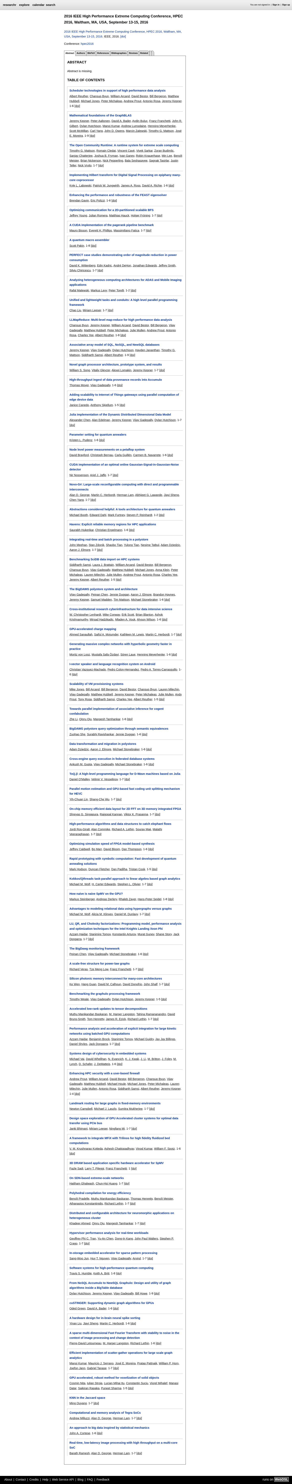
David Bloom (111, 849)
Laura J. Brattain (103, 564)
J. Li (143, 1059)
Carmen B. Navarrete (147, 455)
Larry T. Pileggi (94, 1168)
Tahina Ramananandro (151, 1014)
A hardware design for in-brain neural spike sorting (104, 1318)
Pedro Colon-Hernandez (123, 669)
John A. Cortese (79, 1433)
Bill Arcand (93, 689)
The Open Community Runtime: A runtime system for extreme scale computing (124, 145)
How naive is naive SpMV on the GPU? (96, 893)
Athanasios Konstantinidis (86, 1203)
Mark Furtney (116, 515)
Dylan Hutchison (90, 126)
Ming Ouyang (78, 1403)
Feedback (103, 1479)
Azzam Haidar (78, 934)
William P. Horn (168, 1363)
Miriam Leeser (92, 310)
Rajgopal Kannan (111, 814)
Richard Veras (78, 969)
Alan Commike (100, 829)
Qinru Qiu (85, 719)
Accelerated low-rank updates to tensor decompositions (108, 1008)
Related (144, 53)
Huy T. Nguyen (99, 1258)
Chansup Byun (99, 96)
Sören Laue (127, 654)
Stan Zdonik (96, 545)
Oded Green (77, 1308)
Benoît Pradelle (79, 1198)
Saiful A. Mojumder (106, 634)
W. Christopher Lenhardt (85, 614)
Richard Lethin (137, 1019)
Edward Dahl (98, 515)
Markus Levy (99, 290)
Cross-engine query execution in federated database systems (112, 758)
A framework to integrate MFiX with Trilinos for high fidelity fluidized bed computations (119, 1140)
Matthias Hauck (119, 215)
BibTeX (91, 53)
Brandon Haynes (164, 594)
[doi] (123, 36)
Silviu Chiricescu (80, 270)
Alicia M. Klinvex (102, 914)
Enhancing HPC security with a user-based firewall (104, 1073)
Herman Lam (125, 495)
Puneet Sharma (111, 1388)
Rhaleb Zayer (127, 899)
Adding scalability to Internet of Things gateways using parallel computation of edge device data (124, 397)
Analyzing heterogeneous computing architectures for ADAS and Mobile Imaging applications (125, 282)
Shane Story (164, 934)
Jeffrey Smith (167, 265)
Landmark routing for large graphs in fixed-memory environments (114, 1103)
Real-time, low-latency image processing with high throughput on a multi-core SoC (123, 1445)
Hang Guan (88, 984)
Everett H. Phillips (100, 230)
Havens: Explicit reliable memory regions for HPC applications (112, 524)
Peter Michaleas (111, 101)
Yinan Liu (75, 1323)
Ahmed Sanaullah (80, 634)
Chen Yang (76, 499)
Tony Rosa (85, 699)
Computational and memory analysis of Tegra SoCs (105, 1412)
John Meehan (78, 545)
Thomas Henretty (142, 1198)
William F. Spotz (164, 1148)
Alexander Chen (79, 420)
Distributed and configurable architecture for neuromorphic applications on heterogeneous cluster (121, 1215)
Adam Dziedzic (170, 545)
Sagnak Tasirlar (159, 160)
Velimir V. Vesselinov (104, 779)
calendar (38, 4)
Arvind (136, 1258)
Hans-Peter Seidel (149, 899)
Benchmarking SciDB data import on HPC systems (104, 559)
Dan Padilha (119, 869)
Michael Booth (78, 515)
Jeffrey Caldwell (79, 849)
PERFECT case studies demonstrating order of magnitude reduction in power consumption (123, 257)
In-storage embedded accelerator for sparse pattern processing (113, 1253)
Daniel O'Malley (79, 779)
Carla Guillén (123, 455)
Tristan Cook (137, 869)
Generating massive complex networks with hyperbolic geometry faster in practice (120, 646)
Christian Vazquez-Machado (87, 669)
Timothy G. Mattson (161, 130)
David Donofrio (132, 984)
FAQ (90, 1479)
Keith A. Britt (101, 1273)
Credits (34, 1479)
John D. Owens (114, 130)
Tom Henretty (95, 1019)
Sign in (276, 5)
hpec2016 (87, 43)
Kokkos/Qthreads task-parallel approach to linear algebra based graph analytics (124, 878)
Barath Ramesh (79, 1453)
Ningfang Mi (117, 1128)
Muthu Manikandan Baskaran (88, 1014)
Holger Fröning (140, 215)
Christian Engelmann (108, 530)
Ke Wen (74, 984)
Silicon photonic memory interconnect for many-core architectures (115, 978)
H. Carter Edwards (104, 884)
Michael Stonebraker (144, 599)
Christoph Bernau (101, 455)
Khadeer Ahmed (79, 1223)
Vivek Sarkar (144, 150)
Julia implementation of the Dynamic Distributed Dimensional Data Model (120, 414)
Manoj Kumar (111, 126)
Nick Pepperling (113, 160)
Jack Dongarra (98, 1044)
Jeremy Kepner (171, 101)
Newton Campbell (80, 1108)
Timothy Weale (79, 999)
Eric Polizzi (97, 200)
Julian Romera (98, 215)
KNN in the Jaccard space (87, 1397)
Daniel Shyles (78, 1044)
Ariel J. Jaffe (98, 475)
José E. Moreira (125, 1363)
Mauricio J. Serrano (101, 1363)
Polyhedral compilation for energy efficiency (100, 1193)
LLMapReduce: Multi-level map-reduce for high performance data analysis (120, 319)
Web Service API (63, 1479)
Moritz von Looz (79, 654)
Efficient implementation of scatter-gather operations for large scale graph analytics (120, 1355)
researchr (9, 4)
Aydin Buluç (140, 121)
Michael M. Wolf (79, 884)
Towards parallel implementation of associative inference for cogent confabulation (116, 711)
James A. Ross (131, 185)
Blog (80, 1479)
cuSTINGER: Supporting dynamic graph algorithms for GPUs (111, 1303)
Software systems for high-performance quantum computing (111, 1268)
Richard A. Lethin (123, 829)
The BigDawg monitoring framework (94, 948)
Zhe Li (73, 719)
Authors (81, 53)
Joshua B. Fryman (106, 155)
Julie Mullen (137, 330)
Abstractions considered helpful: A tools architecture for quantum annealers (122, 509)
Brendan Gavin (79, 200)
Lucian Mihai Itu (114, 1383)
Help (45, 1479)
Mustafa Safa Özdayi (105, 654)
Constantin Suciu (137, 1383)
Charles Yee (86, 335)
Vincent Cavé (126, 150)
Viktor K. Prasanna (136, 814)
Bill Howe (141, 1293)
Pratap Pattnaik (147, 1363)
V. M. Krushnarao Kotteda (86, 1148)
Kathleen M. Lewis (132, 634)
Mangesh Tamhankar (106, 719)
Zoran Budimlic (164, 150)
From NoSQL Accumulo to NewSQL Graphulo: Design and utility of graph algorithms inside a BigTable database (120, 1285)
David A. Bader (121, 121)
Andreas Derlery (106, 899)
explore (24, 4)
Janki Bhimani (78, 1128)
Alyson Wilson (146, 619)
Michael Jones (90, 101)
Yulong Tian (131, 545)
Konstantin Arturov (124, 934)
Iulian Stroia (94, 1383)
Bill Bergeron (158, 96)
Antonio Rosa (151, 101)
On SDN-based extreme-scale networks (96, 1178)
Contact (21, 1479)
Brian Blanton (144, 614)
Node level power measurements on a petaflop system (107, 449)
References (103, 53)
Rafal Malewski (79, 290)
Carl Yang (96, 130)
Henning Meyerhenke (162, 126)
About (8, 1479)
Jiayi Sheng (171, 495)
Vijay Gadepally (101, 350)
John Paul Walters (146, 1238)
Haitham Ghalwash (81, 1183)
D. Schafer (85, 1064)
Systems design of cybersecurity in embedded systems (107, 1053)
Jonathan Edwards (145, 265)
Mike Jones (76, 689)
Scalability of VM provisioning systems (96, 683)
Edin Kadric (104, 265)
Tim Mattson (122, 599)
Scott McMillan (78, 130)
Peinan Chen (99, 594)
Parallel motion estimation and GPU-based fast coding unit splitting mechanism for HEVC (124, 791)
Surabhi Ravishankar (100, 734)
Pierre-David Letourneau (85, 1343)
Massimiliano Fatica (126, 230)
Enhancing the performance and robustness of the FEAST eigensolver (118, 195)
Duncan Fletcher (99, 869)
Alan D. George (79, 495)
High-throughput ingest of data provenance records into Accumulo (115, 379)
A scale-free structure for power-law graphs (99, 963)
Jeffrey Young (78, 215)
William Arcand (120, 96)
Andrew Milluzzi (79, 1418)
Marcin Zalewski (136, 130)
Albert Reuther (78, 96)
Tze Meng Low (98, 969)
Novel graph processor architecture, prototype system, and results (115, 364)
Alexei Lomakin (121, 370)
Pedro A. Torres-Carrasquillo (159, 669)
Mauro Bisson (78, 230)
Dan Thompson (132, 849)
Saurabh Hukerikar (81, 530)
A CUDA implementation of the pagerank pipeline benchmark (111, 225)
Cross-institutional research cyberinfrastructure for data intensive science (120, 609)
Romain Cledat (106, 150)
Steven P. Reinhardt (139, 515)
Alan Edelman (101, 420)
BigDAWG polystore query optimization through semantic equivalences (118, 728)
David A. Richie (152, 185)
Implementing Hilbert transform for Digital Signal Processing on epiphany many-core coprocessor (125, 177)
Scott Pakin (76, 245)
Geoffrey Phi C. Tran (82, 1238)
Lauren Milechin (94, 574)
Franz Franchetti (160, 121)
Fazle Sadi (76, 1168)
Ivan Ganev (127, 155)
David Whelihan (96, 1059)
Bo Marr (97, 849)
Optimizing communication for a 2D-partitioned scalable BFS (111, 210)
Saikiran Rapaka (89, 1388)
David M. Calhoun (109, 984)
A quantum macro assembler (89, 240)
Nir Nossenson (78, 475)
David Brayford (79, 455)
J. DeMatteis (102, 1064)
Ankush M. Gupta (80, 764)
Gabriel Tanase (97, 1368)
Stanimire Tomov (100, 934)
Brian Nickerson (91, 160)
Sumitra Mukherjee (130, 1108)
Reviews (133, 53)
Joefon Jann (77, 1368)
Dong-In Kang (124, 1238)
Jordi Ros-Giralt (79, 829)
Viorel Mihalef (158, 1383)
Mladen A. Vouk (125, 619)
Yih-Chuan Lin (78, 799)
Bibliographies (119, 53)
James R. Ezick (116, 1019)
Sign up (286, 5)
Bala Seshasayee (136, 160)
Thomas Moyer (79, 385)
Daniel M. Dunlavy (126, 914)
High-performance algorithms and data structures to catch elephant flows (120, 823)
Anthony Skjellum (101, 405)
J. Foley (167, 1059)
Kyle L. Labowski (80, 185)
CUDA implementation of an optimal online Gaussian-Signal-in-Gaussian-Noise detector (124, 467)
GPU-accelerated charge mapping (92, 629)
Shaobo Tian (114, 545)
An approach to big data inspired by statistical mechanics (109, 1427)
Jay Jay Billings (165, 1039)
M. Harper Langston (122, 1014)
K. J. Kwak (132, 1059)
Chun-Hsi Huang (106, 1183)
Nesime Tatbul (150, 545)
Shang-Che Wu (99, 799)
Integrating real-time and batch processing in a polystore (108, 539)
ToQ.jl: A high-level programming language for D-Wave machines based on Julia (124, 773)
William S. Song (79, 370)
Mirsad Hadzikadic (102, 619)
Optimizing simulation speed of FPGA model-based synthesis (112, 843)
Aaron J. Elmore (79, 549)
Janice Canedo (79, 405)
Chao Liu (75, 310)
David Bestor (139, 96)
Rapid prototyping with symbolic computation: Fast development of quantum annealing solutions (122, 861)
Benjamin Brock (99, 1039)
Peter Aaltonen (100, 121)
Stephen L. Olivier (129, 884)
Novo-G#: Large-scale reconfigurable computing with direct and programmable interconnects (124, 487)
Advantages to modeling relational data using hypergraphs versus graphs (120, 908)
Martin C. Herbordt (103, 495)
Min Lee (167, 155)
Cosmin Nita (77, 1383)
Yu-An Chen (105, 1238)
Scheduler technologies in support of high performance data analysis (117, 90)
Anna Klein (162, 569)
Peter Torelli (116, 290)
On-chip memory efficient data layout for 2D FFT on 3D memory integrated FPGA (125, 808)
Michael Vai (76, 1059)
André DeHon (122, 265)
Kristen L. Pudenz (80, 440)
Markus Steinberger (82, 899)
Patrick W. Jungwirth (106, 185)
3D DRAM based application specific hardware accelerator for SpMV (116, 1163)
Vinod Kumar (144, 1148)
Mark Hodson (78, 869)
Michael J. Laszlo (105, 1108)
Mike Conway (111, 614)
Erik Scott (128, 614)
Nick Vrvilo (84, 165)
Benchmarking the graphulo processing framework (104, 993)
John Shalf (151, 984)
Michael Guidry (144, 1039)
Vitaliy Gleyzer (101, 370)
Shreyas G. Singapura (83, 814)
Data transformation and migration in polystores (102, 743)
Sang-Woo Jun (79, 1258)
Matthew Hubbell (95, 330)
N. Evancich (116, 1059)
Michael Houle (116, 1083)
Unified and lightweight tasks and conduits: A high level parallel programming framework (123, 302)
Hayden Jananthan (147, 350)
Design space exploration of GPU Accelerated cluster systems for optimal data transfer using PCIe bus (123, 1121)
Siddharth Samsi (92, 355)
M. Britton (154, 1059)
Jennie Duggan (119, 594)
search (50, 4)
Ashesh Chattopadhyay (119, 1148)
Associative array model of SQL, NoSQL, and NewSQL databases (114, 344)
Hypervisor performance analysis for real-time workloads (108, 1233)
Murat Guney (145, 934)
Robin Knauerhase (148, 155)
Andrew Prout (132, 101)
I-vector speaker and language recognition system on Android (112, 664)
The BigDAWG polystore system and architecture (103, 589)
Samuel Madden (101, 599)
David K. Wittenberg (82, 265)
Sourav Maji (143, 829)
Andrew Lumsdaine (133, 126)
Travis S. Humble (80, 1273)
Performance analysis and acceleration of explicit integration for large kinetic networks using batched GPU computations (122, 1031)
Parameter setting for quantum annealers (97, 434)
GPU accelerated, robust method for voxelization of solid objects (114, 1377)
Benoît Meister (163, 1198)
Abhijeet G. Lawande (148, 495)
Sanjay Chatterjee (80, 155)
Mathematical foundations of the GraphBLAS (100, 115)
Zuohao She (77, 734)
